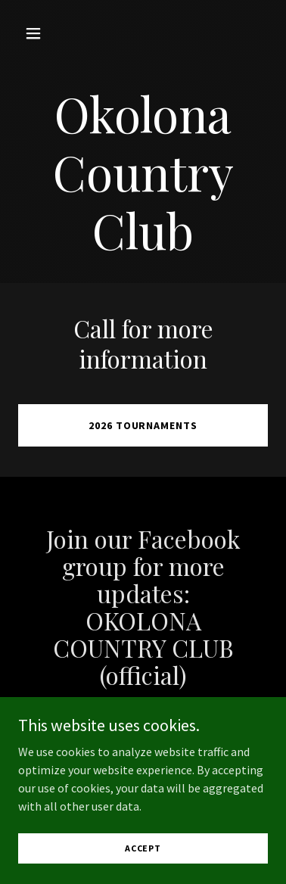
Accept (143, 848)
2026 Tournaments (143, 425)
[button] (37, 33)
